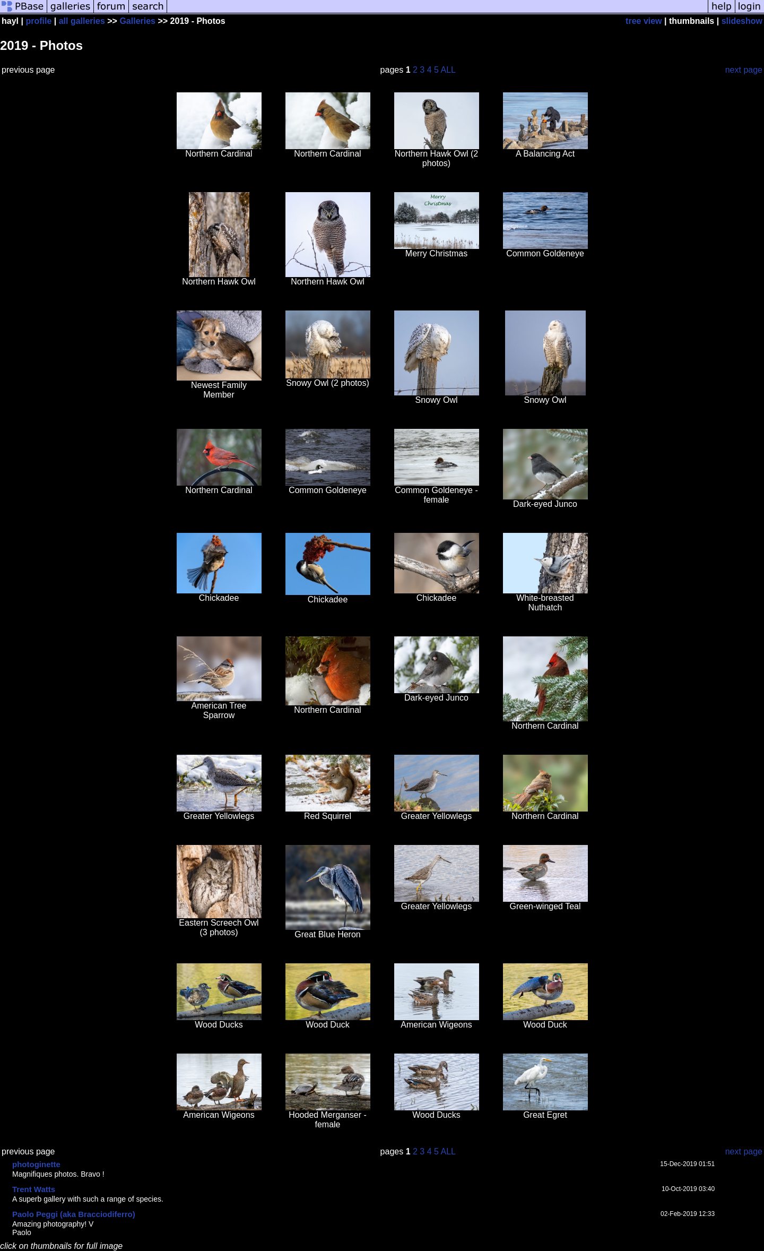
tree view (644, 20)
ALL (448, 69)
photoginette (36, 1164)
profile (38, 20)
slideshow (742, 20)
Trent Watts (33, 1189)
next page (743, 69)
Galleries (137, 20)
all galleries (82, 20)
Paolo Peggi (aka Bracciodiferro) (73, 1214)
